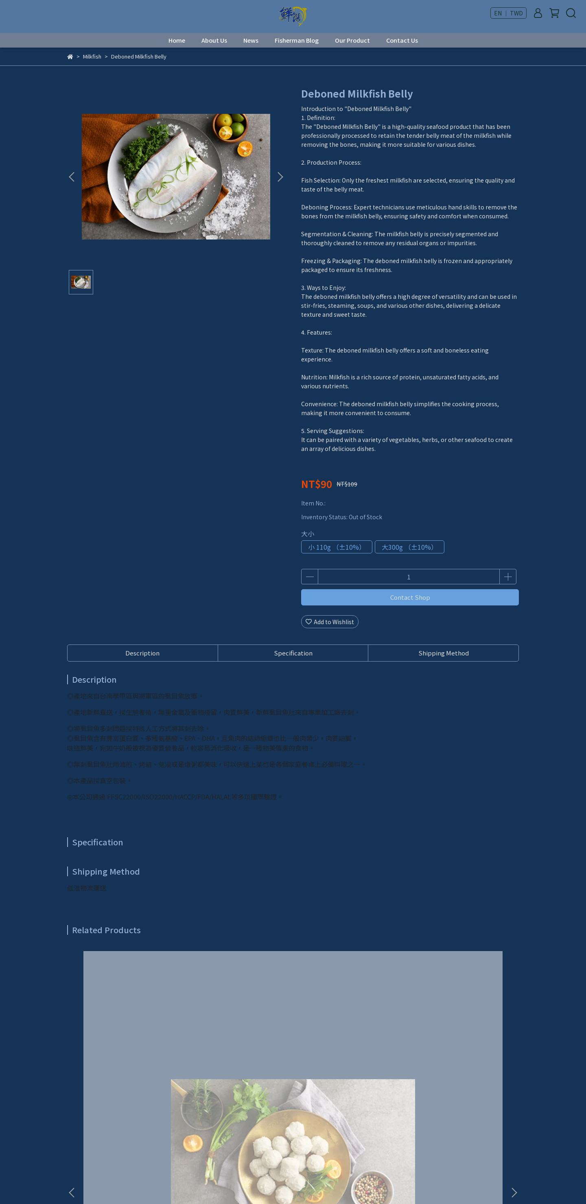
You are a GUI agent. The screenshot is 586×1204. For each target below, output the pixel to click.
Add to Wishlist (330, 622)
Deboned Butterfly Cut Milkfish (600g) (238, 1051)
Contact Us (402, 40)
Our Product (352, 40)
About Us (214, 40)
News (250, 40)
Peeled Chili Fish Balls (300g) (348, 1047)
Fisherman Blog (297, 40)
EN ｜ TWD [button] (508, 13)
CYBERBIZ (254, 1183)
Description (142, 653)
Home (176, 40)
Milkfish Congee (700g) (457, 1047)
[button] (280, 177)
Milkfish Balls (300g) (128, 1047)
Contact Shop (410, 597)
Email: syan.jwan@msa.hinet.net (111, 1144)
